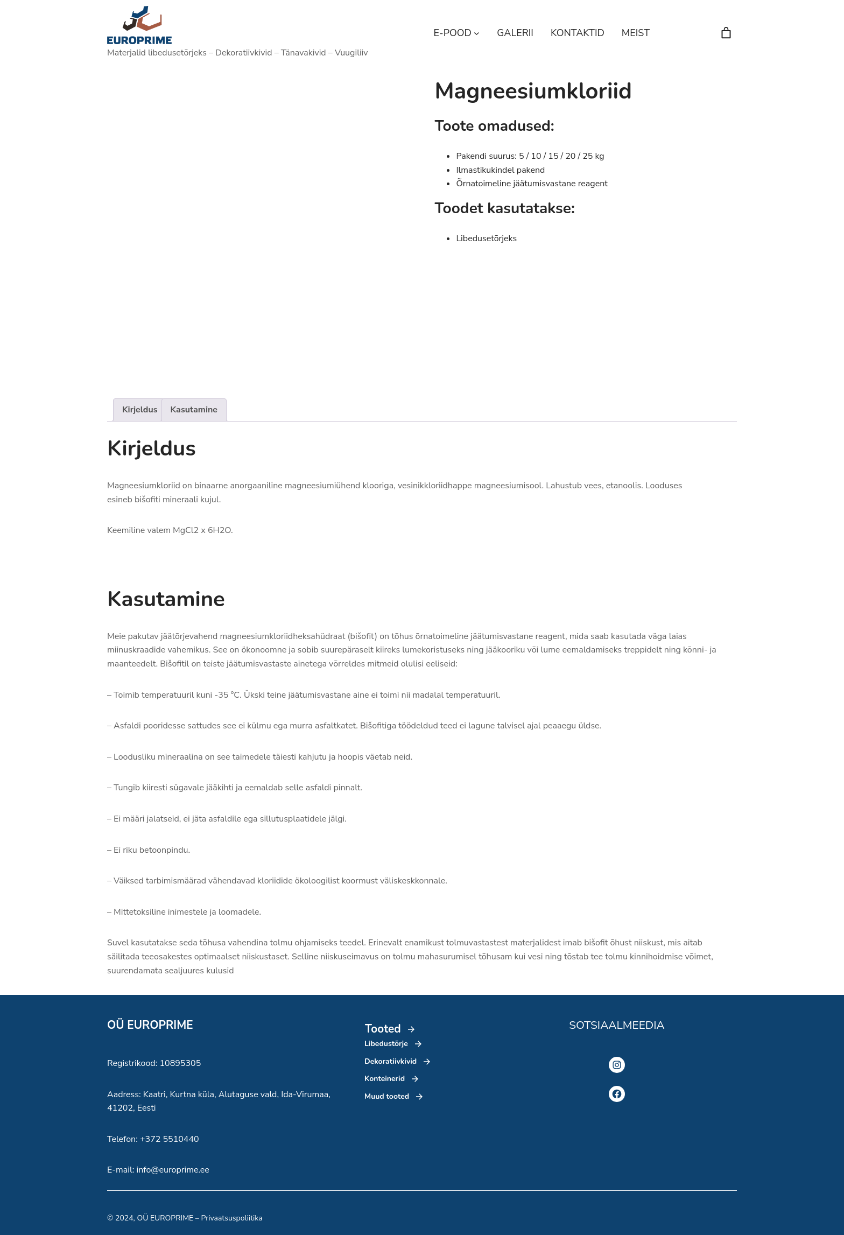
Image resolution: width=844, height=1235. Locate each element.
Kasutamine (194, 410)
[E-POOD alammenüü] (477, 33)
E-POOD (453, 32)
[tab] (140, 410)
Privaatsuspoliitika (231, 1218)
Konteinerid (384, 1078)
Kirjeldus (140, 410)
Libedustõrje (386, 1043)
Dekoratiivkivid (390, 1061)
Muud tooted (386, 1096)
